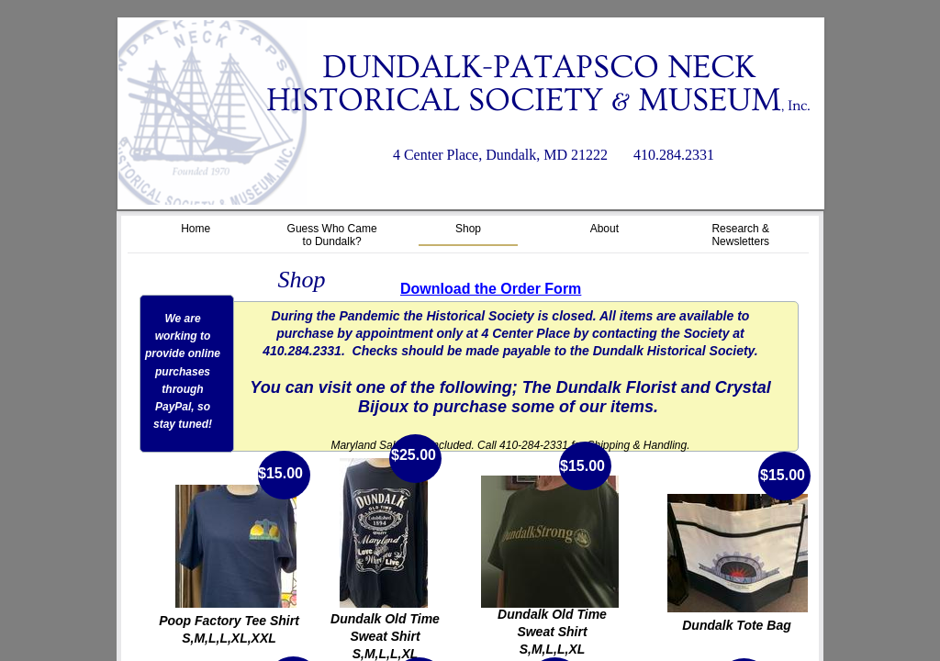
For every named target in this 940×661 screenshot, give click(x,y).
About (604, 228)
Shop (468, 228)
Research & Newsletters (740, 235)
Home (195, 228)
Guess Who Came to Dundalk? (332, 235)
